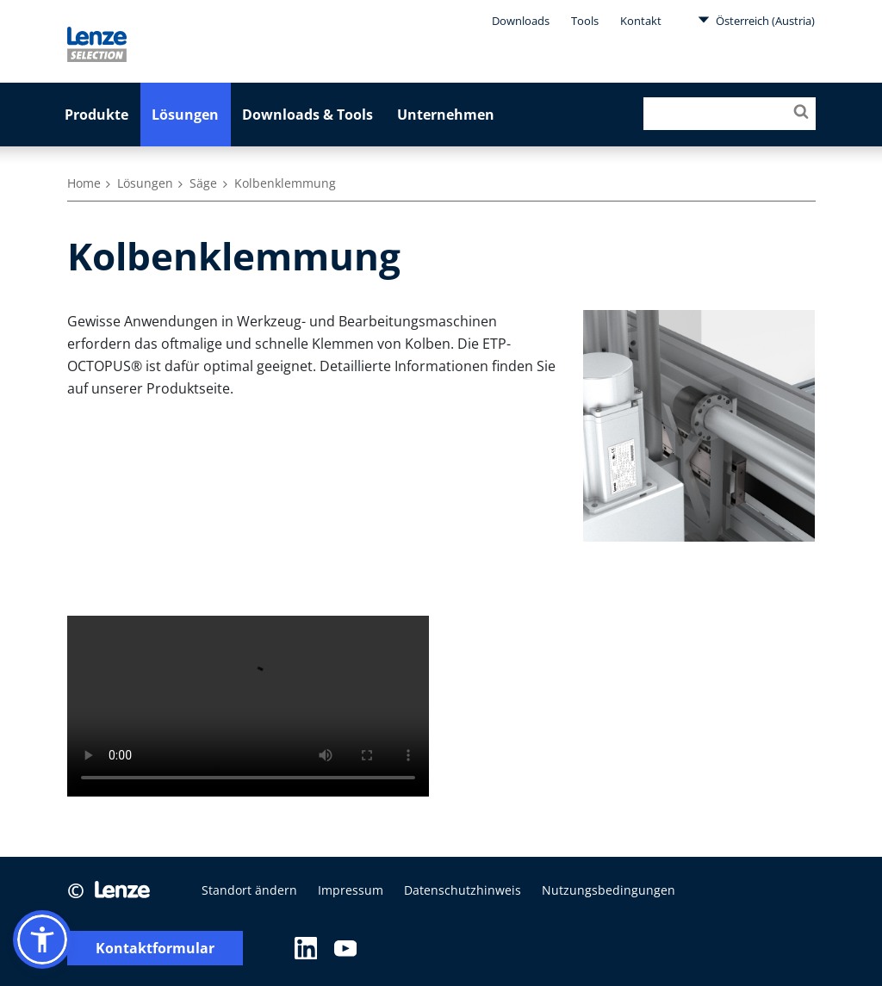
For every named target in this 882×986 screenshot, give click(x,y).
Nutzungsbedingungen (608, 890)
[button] (42, 939)
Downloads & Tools (307, 114)
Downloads (521, 20)
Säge (203, 183)
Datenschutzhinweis (462, 890)
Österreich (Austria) (756, 19)
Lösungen (185, 114)
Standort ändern (249, 890)
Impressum (350, 890)
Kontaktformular (155, 948)
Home (84, 183)
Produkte (96, 114)
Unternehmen (445, 114)
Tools (585, 20)
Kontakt (641, 20)
